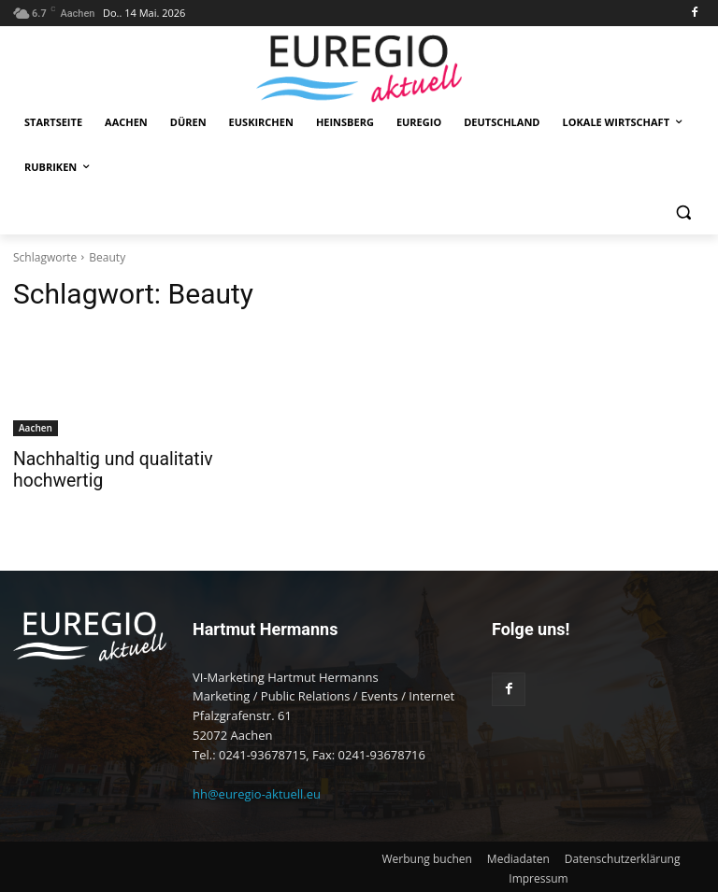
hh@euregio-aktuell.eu (257, 791)
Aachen (35, 427)
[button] (683, 212)
